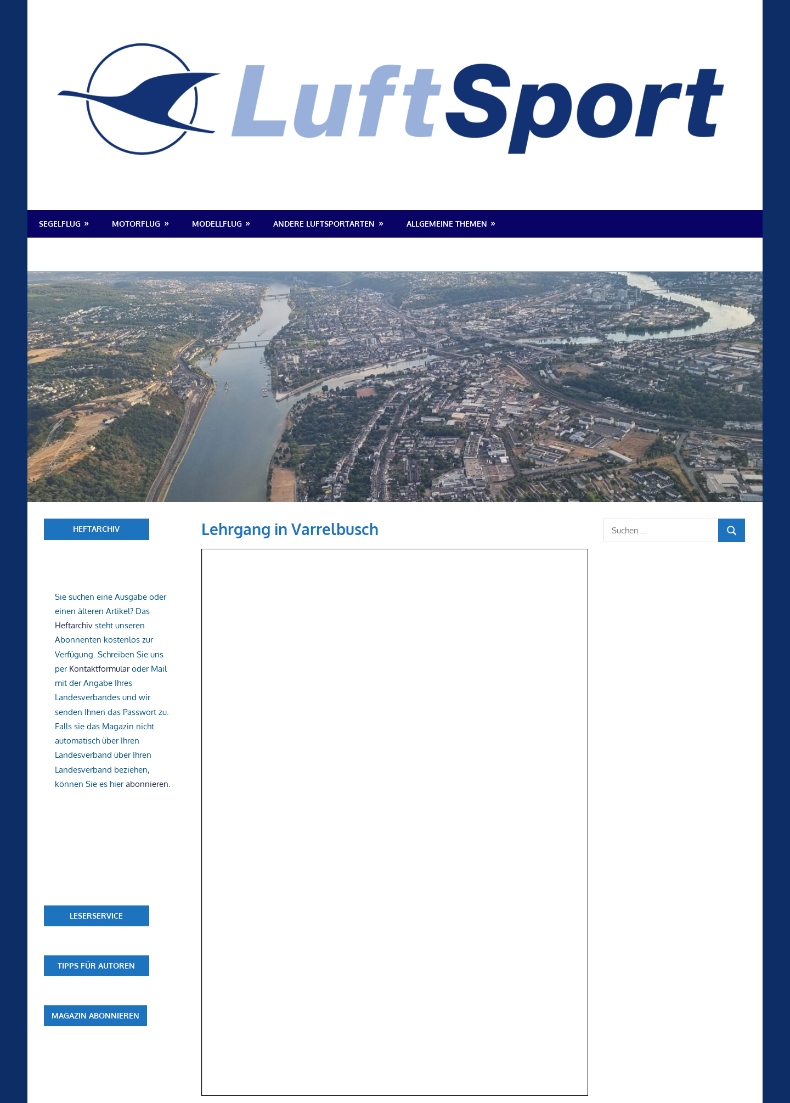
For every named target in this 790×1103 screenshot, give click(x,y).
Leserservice (96, 915)
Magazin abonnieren (95, 1015)
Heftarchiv (96, 528)
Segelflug (60, 223)
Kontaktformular (99, 668)
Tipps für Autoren (96, 965)
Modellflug (217, 223)
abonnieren (147, 784)
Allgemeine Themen (447, 223)
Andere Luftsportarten (324, 223)
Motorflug (136, 223)
